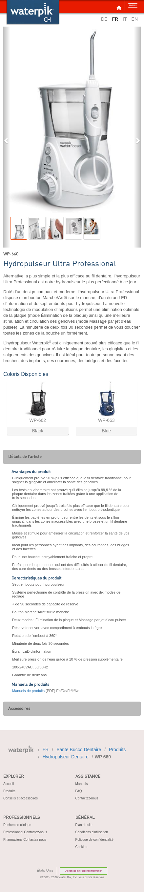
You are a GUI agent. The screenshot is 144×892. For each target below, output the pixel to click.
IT (125, 19)
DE (104, 19)
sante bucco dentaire (78, 749)
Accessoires (19, 709)
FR (46, 749)
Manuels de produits (28, 691)
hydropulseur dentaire (66, 756)
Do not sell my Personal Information (83, 870)
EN (135, 19)
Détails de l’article (25, 457)
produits (117, 749)
